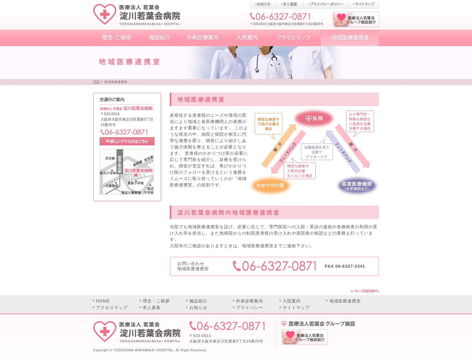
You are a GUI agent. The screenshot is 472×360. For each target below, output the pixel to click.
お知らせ (198, 307)
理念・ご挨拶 (156, 300)
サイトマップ (296, 307)
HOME (103, 300)
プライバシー (249, 307)
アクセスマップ (112, 307)
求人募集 (152, 307)
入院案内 (292, 300)
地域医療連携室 (345, 300)
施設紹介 (198, 300)
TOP (96, 82)
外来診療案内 (249, 300)
